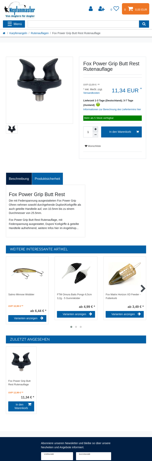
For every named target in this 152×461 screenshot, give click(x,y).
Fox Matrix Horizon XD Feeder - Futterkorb (123, 296)
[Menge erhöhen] (95, 129)
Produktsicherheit (47, 179)
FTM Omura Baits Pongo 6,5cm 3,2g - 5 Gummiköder (74, 296)
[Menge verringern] (95, 134)
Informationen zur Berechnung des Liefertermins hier (112, 109)
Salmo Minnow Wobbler (21, 294)
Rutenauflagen (40, 33)
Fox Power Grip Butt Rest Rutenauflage (19, 383)
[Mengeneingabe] (88, 131)
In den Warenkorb (124, 132)
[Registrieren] (102, 9)
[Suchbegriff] (83, 24)
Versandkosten (91, 93)
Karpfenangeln (18, 33)
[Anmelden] (91, 9)
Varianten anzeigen (28, 318)
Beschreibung (19, 179)
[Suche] (144, 24)
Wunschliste (93, 146)
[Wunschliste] (114, 9)
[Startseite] (4, 33)
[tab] (19, 179)
